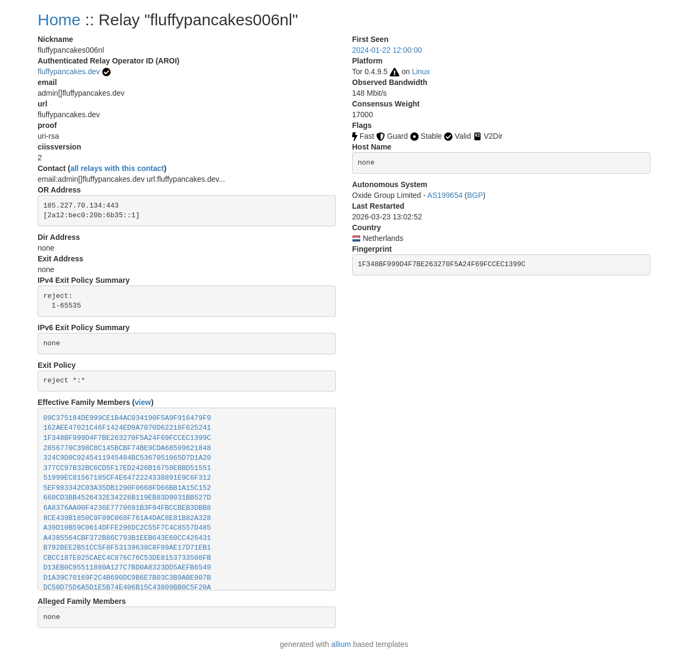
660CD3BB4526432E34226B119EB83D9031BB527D (127, 498)
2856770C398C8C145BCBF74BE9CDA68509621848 (127, 448)
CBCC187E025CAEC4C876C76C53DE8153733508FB (127, 558)
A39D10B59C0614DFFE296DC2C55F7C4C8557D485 (127, 528)
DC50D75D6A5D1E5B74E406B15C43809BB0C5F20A (127, 587)
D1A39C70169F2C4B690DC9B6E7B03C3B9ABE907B (127, 578)
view (143, 402)
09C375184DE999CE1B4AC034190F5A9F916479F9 (127, 418)
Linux (420, 71)
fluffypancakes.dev (69, 71)
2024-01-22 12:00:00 (387, 50)
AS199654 (444, 195)
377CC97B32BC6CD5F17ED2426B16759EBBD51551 (127, 468)
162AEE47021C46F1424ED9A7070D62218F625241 (127, 428)
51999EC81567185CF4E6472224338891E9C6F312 (127, 478)
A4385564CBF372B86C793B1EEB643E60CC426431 (127, 538)
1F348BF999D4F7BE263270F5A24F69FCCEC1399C (127, 438)
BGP (475, 195)
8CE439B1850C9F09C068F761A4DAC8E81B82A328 (127, 518)
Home (59, 20)
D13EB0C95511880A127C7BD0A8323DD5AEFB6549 (127, 568)
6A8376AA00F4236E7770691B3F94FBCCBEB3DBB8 (127, 508)
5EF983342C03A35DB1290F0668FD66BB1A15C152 (127, 488)
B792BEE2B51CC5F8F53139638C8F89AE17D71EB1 (127, 548)
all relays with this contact (117, 168)
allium (341, 644)
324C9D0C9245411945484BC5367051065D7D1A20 (127, 458)
